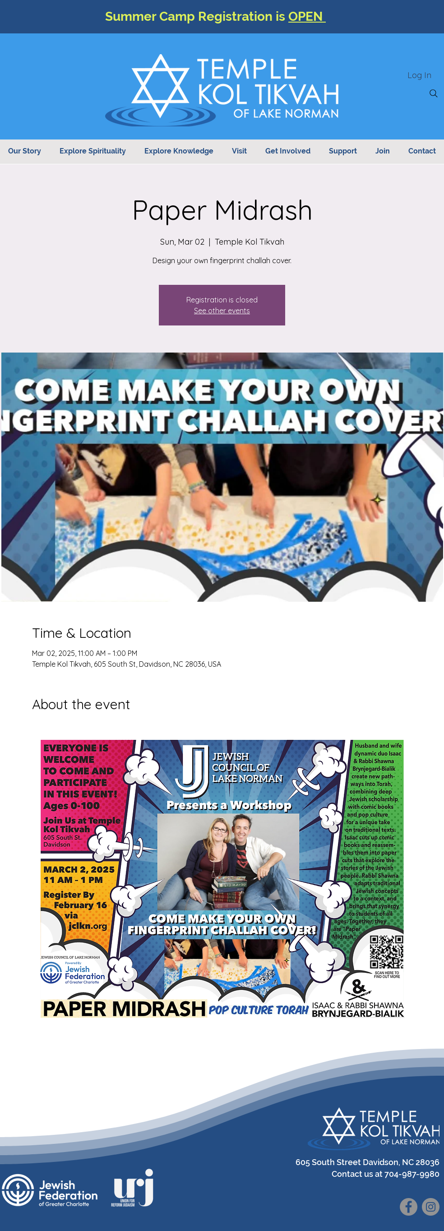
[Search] (433, 93)
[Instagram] (430, 1207)
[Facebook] (408, 1207)
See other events (222, 310)
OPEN (307, 16)
